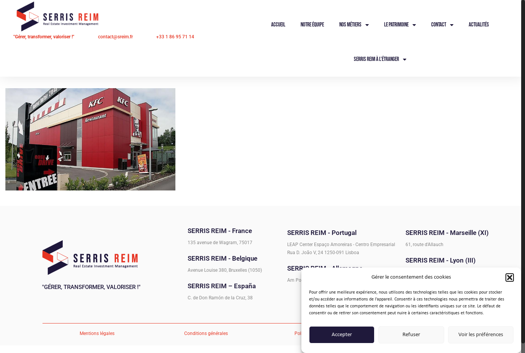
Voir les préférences (480, 336)
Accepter (342, 336)
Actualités (479, 24)
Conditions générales (206, 333)
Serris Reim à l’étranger (380, 59)
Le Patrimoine (400, 25)
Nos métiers (354, 25)
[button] (510, 278)
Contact (442, 25)
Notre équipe (312, 24)
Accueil (278, 24)
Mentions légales (97, 333)
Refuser (411, 336)
